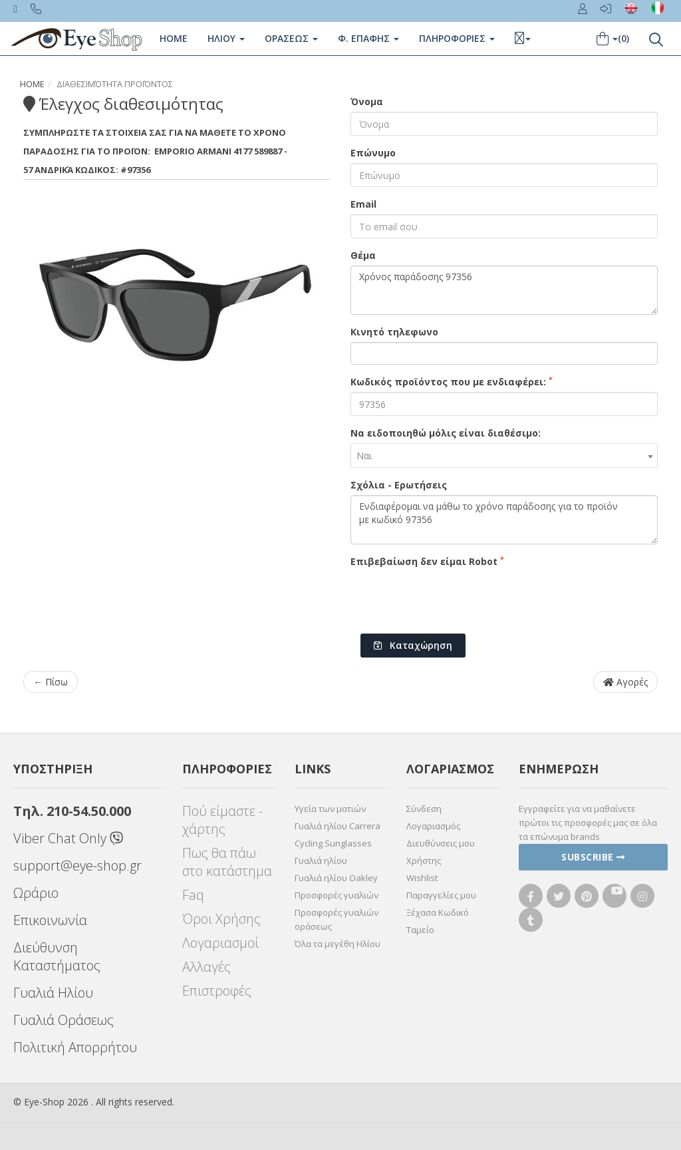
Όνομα (366, 101)
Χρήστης (423, 860)
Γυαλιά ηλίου (321, 860)
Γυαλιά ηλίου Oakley (336, 878)
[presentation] (451, 598)
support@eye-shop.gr (77, 865)
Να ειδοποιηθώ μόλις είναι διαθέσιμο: (445, 433)
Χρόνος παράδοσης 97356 (504, 290)
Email (363, 204)
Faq (193, 895)
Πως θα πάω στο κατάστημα (227, 862)
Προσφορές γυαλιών (336, 895)
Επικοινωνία (50, 920)
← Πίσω (50, 681)
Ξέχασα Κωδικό (437, 912)
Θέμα (363, 255)
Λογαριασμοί (220, 943)
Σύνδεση (424, 809)
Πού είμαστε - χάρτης (222, 820)
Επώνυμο (373, 152)
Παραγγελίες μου (441, 895)
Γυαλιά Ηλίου (53, 993)
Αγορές (625, 681)
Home (174, 38)
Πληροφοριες (457, 38)
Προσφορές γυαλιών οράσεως (336, 919)
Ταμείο (420, 930)
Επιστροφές (216, 991)
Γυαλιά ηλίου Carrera (337, 826)
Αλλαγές (206, 967)
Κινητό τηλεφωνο (394, 331)
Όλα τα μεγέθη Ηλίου (337, 944)
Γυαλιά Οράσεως (63, 1020)
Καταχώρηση (413, 645)
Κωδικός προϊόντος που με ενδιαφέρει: (451, 381)
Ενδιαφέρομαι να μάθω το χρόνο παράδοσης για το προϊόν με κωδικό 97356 (504, 519)
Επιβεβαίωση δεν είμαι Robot (427, 561)
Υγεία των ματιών (330, 809)
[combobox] (504, 455)
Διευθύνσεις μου (440, 843)
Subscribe (593, 857)
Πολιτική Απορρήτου (75, 1047)
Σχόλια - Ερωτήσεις (398, 485)
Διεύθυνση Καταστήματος (56, 956)
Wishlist (422, 878)
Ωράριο (36, 893)
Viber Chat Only (68, 838)
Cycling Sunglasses (333, 843)
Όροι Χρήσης (221, 919)
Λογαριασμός (433, 826)
